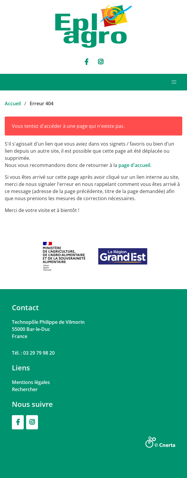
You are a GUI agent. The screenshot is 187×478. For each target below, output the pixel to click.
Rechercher (25, 389)
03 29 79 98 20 (39, 353)
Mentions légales (31, 382)
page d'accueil (134, 165)
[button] (174, 82)
